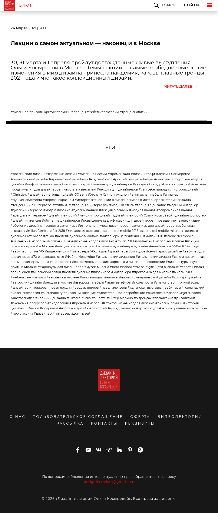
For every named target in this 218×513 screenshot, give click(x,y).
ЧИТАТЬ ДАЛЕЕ (178, 87)
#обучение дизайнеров (61, 220)
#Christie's (19, 194)
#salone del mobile (179, 236)
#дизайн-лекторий (62, 215)
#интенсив (87, 226)
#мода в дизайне (57, 210)
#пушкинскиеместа (26, 200)
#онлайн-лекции (168, 303)
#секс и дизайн (184, 257)
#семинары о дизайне (164, 251)
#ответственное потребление (121, 293)
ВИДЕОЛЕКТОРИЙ (180, 417)
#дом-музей (80, 313)
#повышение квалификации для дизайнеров (117, 220)
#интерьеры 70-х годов (88, 251)
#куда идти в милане (162, 267)
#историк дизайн (185, 189)
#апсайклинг (162, 298)
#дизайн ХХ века (73, 194)
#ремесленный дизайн (29, 179)
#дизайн (141, 246)
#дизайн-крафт (143, 174)
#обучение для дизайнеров (109, 184)
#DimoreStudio (79, 298)
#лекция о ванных (113, 210)
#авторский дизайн (26, 282)
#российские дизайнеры (133, 179)
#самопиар (77, 184)
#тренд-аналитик (133, 112)
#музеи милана (96, 267)
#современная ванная (174, 210)
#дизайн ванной (85, 210)
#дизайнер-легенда (44, 194)
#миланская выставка (83, 231)
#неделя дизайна (76, 272)
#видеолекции (57, 251)
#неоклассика (22, 313)
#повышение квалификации (177, 220)
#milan (48, 236)
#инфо (30, 184)
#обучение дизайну (27, 226)
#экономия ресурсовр (29, 303)
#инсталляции (91, 277)
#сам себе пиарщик (155, 189)
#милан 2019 (182, 272)
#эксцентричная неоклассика (183, 308)
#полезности (142, 282)
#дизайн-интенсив (26, 220)
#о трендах (143, 298)
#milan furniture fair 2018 (45, 231)
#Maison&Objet (175, 293)
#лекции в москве (57, 282)
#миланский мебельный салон (159, 241)
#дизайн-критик (42, 112)
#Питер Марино (120, 298)
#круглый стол (100, 179)
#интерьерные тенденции (121, 236)
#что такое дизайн (74, 308)
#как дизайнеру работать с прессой (161, 184)
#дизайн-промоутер (189, 215)
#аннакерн (172, 194)
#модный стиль (121, 205)
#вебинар (19, 251)
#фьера (139, 267)
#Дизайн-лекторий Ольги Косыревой (142, 215)
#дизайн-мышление (79, 293)
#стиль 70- (35, 251)
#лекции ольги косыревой (76, 246)
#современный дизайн (90, 262)
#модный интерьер (182, 205)
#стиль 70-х (62, 205)
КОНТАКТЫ (104, 423)
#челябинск (158, 246)
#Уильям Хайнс (100, 194)
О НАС (17, 417)
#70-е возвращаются (47, 257)
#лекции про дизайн (94, 215)
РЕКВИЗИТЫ (140, 423)
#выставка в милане (63, 277)
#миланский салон (46, 272)
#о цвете (99, 298)
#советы (186, 267)
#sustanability (52, 293)
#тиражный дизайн (61, 174)
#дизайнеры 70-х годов (126, 251)
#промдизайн (119, 174)
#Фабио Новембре (80, 257)
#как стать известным (78, 189)
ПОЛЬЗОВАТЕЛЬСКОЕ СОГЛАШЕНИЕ (78, 417)
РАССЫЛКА (70, 423)
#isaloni (126, 267)
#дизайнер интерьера (29, 287)
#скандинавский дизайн (151, 277)
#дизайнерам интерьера (111, 272)
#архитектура (147, 308)
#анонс (125, 277)
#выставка (154, 293)
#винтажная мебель (146, 194)
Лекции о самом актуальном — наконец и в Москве (85, 43)
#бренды (78, 112)
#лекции (63, 112)
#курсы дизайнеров (112, 226)
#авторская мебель (88, 282)
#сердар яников (86, 287)
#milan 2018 (124, 241)
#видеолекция (59, 303)
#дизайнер (20, 112)
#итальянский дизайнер (115, 257)
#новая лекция (59, 287)
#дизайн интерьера (27, 210)
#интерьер (61, 313)
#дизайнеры (123, 246)
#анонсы (111, 277)
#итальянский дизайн (153, 257)
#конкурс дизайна (186, 277)
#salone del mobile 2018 (119, 231)
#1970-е (175, 246)
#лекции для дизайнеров (117, 189)
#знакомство (164, 282)
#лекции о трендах (55, 262)
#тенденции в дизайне (109, 200)
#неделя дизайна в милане (77, 236)
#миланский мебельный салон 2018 (39, 241)
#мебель (93, 112)
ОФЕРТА (140, 417)
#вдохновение (153, 262)
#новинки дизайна (50, 298)
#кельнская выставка (145, 287)
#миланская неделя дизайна (91, 241)
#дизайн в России (92, 174)
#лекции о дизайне (52, 184)
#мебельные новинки (28, 277)
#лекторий (110, 112)
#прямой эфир (187, 282)
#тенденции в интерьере (31, 205)
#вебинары (171, 287)
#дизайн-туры (177, 262)
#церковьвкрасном (58, 200)
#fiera (114, 267)
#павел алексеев (113, 287)
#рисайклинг (184, 298)
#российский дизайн (28, 174)
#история (82, 200)
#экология (31, 293)
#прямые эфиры (118, 282)
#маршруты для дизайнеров (60, 267)
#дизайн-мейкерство (173, 174)
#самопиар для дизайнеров (151, 226)
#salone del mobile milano (159, 231)
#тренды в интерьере (28, 215)
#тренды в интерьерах (90, 205)
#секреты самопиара (60, 226)
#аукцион (121, 194)
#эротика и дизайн (125, 262)
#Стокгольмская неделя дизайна (128, 303)
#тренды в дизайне (150, 205)
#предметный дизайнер (68, 179)
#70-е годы (190, 246)
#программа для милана (151, 272)
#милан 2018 (153, 236)
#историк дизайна (176, 200)
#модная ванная (142, 210)
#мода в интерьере (144, 200)
